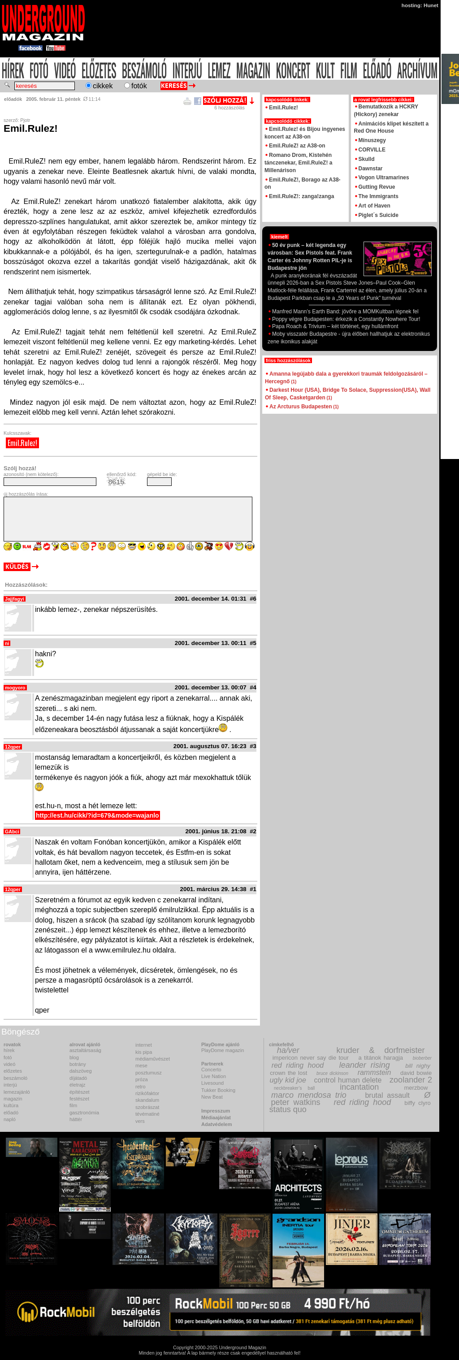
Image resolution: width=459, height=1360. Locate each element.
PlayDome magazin (222, 1050)
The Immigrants (378, 196)
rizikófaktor (147, 1093)
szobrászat (147, 1107)
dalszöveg (80, 1071)
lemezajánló (17, 1092)
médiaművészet (152, 1058)
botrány (77, 1064)
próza (141, 1079)
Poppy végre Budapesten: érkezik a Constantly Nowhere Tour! (344, 319)
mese (141, 1065)
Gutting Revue (377, 187)
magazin (13, 1098)
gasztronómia (84, 1112)
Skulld (367, 159)
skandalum (147, 1100)
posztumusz (148, 1072)
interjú (10, 1084)
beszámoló (15, 1078)
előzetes (13, 1071)
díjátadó (78, 1078)
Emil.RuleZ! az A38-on (297, 146)
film (73, 1105)
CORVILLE (372, 150)
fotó (8, 1057)
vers (140, 1121)
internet (143, 1045)
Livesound (212, 1083)
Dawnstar (371, 168)
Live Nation (213, 1076)
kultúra (11, 1105)
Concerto (211, 1069)
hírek (9, 1050)
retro (140, 1086)
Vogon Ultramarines (384, 177)
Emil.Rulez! (22, 442)
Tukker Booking (218, 1090)
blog (74, 1057)
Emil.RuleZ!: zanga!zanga (301, 196)
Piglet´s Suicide (378, 215)
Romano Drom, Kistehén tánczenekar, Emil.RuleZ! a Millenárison (298, 162)
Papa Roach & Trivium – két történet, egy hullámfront (333, 326)
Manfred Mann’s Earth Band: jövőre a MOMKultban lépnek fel (343, 311)
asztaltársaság (85, 1050)
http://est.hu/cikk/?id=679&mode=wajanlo (97, 815)
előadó (11, 1112)
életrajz (77, 1084)
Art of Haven (374, 206)
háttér (75, 1119)
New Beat (212, 1097)
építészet (79, 1092)
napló (10, 1119)
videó (9, 1064)
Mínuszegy (372, 140)
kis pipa (143, 1052)
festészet (79, 1098)
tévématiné (147, 1114)
